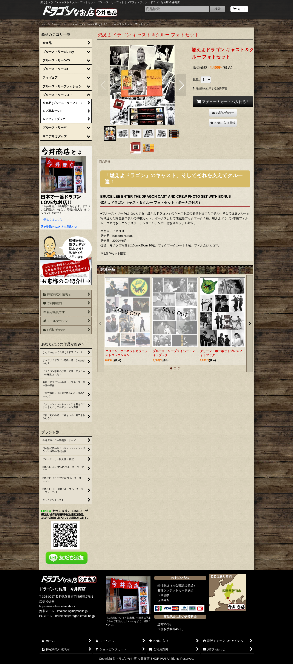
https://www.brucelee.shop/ (57, 606)
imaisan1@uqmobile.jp (72, 611)
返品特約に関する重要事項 (210, 88)
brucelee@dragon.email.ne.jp (75, 616)
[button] (103, 85)
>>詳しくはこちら (51, 219)
